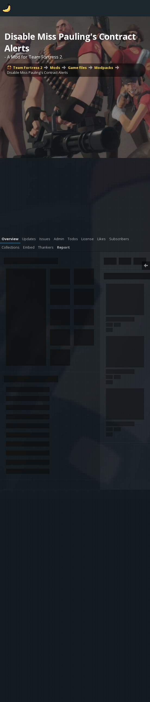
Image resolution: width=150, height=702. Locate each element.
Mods (55, 67)
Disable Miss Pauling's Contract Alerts (37, 72)
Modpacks (103, 67)
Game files (77, 67)
